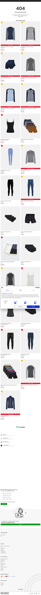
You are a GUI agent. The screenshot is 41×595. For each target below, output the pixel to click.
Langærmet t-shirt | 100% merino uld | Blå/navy (8, 108)
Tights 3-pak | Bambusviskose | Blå (6, 77)
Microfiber (2, 569)
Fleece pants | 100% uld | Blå (25, 354)
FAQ (1, 547)
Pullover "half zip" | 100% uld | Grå (26, 170)
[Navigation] (39, 593)
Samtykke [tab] (7, 290)
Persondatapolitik (3, 551)
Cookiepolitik (2, 550)
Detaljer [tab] (20, 290)
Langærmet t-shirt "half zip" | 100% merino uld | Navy (29, 108)
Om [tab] (33, 290)
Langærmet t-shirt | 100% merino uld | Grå (27, 46)
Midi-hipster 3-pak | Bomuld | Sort (26, 261)
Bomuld (2, 565)
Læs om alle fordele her (11, 501)
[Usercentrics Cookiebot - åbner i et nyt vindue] (36, 287)
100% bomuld (3, 564)
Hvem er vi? (2, 582)
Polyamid (2, 570)
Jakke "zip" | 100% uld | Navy (5, 415)
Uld (1, 562)
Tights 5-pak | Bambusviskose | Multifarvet (27, 139)
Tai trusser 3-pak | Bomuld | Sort (5, 231)
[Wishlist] (32, 593)
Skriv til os (20, 524)
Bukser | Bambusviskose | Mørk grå (6, 354)
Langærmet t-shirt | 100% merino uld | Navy (7, 46)
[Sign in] (31, 593)
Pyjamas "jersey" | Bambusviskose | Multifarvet (7, 261)
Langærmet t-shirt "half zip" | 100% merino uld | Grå (28, 77)
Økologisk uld (2, 561)
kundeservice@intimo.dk (7, 522)
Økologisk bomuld (3, 563)
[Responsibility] (34, 593)
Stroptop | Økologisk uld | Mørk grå (6, 323)
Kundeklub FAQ (3, 548)
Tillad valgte (20, 306)
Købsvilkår (2, 549)
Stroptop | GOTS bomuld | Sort (5, 139)
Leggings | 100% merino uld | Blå (5, 170)
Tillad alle (33, 306)
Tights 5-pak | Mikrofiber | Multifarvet (26, 231)
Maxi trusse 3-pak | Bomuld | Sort (26, 323)
